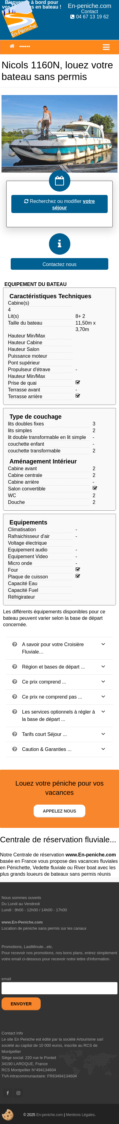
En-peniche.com (49, 1115)
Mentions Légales (80, 1115)
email (6, 979)
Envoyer (21, 1003)
